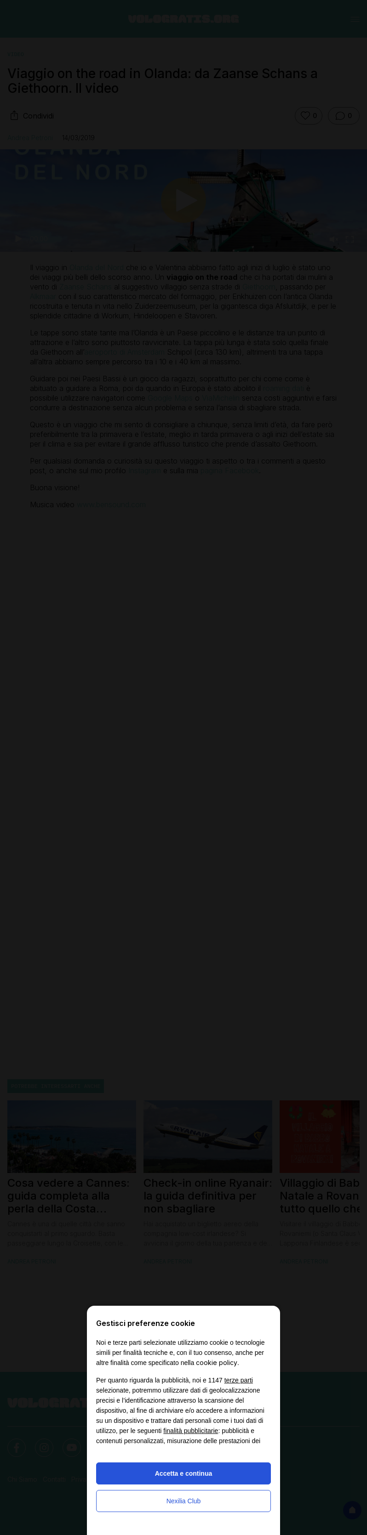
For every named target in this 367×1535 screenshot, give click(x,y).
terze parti (238, 1380)
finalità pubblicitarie (190, 1430)
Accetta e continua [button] (183, 1473)
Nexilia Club (183, 1501)
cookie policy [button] (216, 1362)
